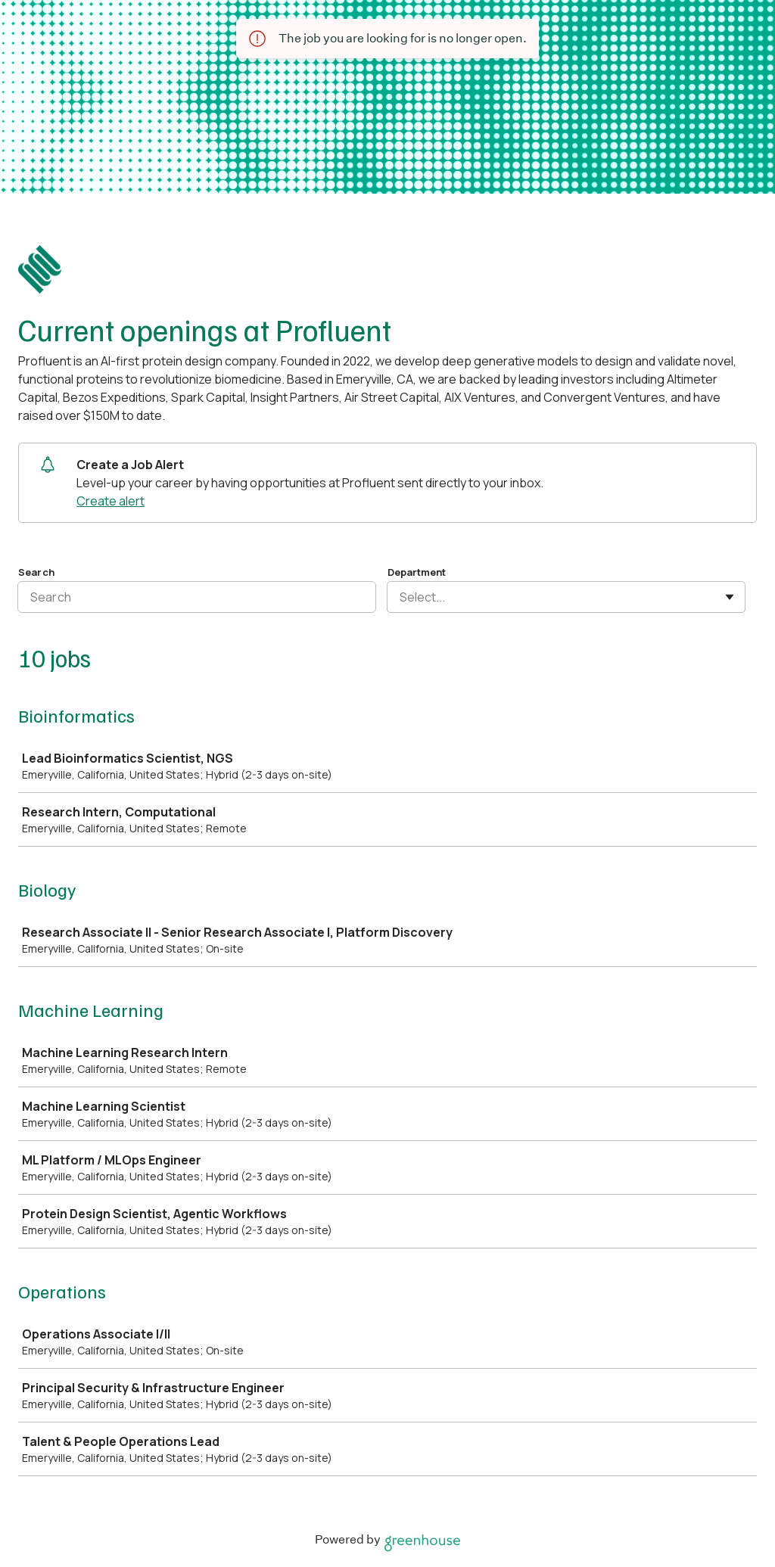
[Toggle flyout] (730, 597)
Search (36, 572)
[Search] (196, 597)
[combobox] (401, 597)
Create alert (110, 501)
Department (417, 572)
